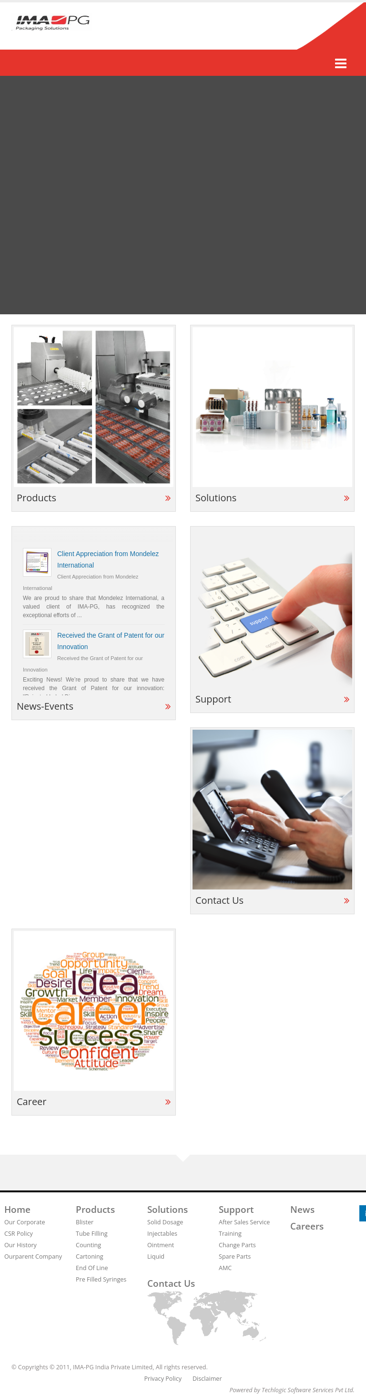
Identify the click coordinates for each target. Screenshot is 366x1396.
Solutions (167, 1209)
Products (95, 1209)
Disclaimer (207, 1379)
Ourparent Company (33, 1256)
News (302, 1209)
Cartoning (89, 1256)
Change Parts (237, 1245)
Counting (88, 1245)
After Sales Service (244, 1222)
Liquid (155, 1256)
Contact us (171, 1283)
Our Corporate (24, 1222)
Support (236, 1209)
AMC (225, 1268)
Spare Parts (235, 1256)
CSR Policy (18, 1234)
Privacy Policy (163, 1379)
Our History (20, 1245)
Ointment (160, 1245)
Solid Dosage (165, 1222)
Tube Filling (92, 1234)
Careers (307, 1226)
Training (230, 1234)
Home (17, 1209)
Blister (84, 1222)
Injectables (162, 1234)
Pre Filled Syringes (101, 1279)
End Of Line (92, 1268)
